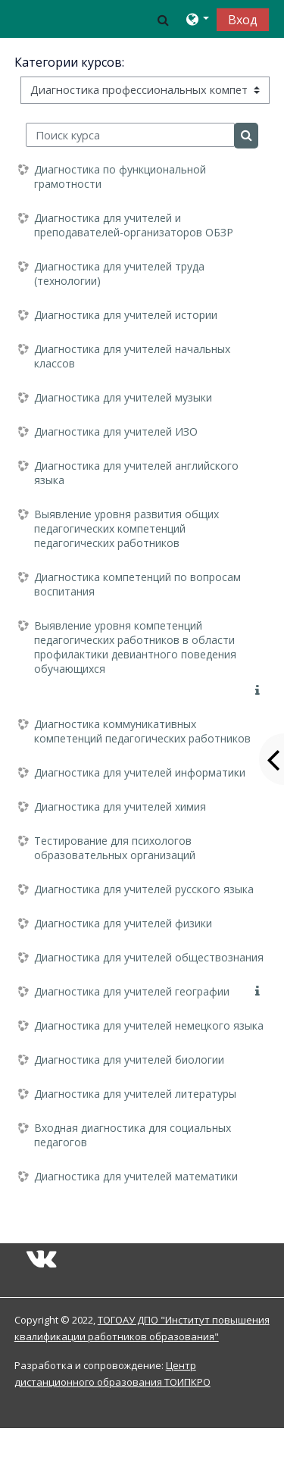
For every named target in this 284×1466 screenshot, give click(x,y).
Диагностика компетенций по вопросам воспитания (137, 584)
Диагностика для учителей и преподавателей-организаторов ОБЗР (133, 225)
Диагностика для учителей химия (120, 806)
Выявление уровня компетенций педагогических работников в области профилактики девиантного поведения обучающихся (135, 647)
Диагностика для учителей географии (131, 991)
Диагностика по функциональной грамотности (120, 176)
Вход (242, 19)
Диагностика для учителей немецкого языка (149, 1025)
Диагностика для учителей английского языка (136, 472)
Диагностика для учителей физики (123, 923)
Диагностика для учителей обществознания (149, 957)
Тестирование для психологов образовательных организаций (114, 847)
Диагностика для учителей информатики (139, 772)
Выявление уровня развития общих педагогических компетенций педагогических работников (126, 528)
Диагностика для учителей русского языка (144, 889)
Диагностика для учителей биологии (129, 1059)
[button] (163, 19)
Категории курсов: (69, 62)
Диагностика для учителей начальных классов (132, 356)
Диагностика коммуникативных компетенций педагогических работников (142, 731)
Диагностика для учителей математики (136, 1176)
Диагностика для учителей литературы (135, 1093)
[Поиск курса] (131, 135)
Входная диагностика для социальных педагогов (132, 1135)
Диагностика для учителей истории (125, 315)
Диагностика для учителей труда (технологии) (119, 273)
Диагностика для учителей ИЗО (116, 431)
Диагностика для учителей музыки (123, 397)
